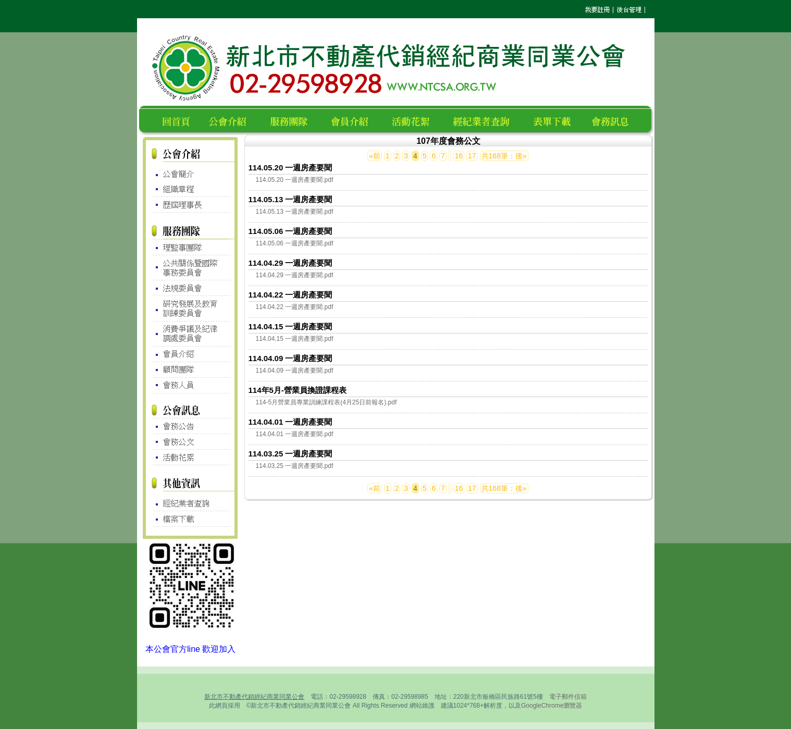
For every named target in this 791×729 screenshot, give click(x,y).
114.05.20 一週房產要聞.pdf (294, 179)
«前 (374, 156)
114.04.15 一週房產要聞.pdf (294, 338)
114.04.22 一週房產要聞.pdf (294, 307)
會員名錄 (354, 120)
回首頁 (178, 120)
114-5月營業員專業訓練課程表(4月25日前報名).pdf (326, 402)
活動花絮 (415, 120)
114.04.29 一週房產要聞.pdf (294, 275)
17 (472, 156)
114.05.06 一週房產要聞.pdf (294, 243)
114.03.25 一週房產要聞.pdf (294, 465)
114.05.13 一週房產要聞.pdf (294, 211)
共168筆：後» (504, 156)
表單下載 (555, 120)
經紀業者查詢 (486, 120)
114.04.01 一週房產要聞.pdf (294, 434)
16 (459, 156)
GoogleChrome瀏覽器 (551, 705)
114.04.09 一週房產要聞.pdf (294, 370)
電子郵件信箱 (568, 696)
